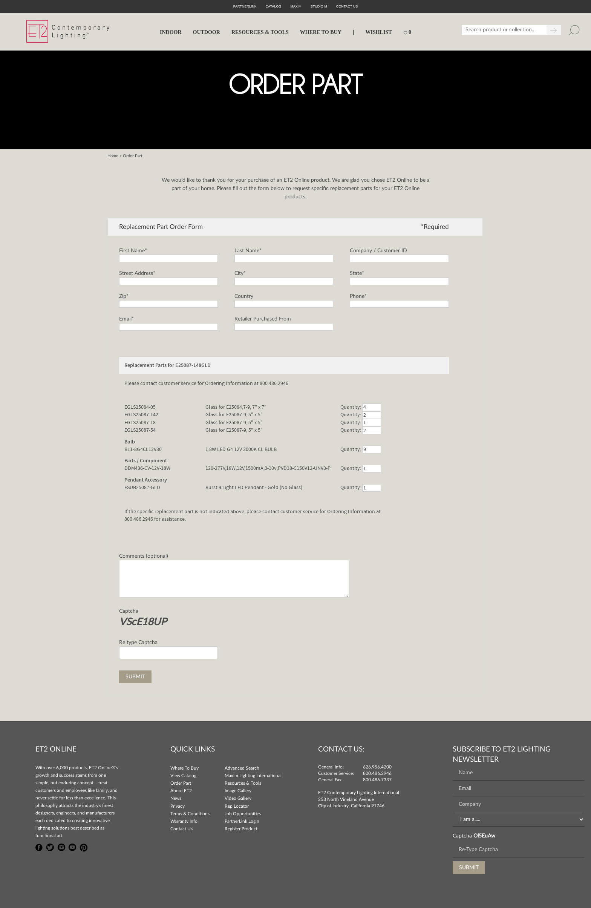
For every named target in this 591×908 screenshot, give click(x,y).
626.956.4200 (377, 767)
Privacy (177, 806)
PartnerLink (245, 6)
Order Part (180, 783)
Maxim (296, 6)
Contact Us (181, 829)
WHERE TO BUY (320, 32)
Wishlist (378, 32)
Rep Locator (237, 806)
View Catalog (183, 775)
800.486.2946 (377, 773)
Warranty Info (184, 821)
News (175, 798)
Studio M (319, 6)
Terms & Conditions (190, 813)
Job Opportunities (243, 813)
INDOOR (171, 32)
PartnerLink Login (242, 821)
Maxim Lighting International (253, 775)
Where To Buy (184, 768)
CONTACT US (347, 6)
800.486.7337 (377, 780)
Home (112, 156)
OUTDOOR (206, 32)
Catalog (274, 6)
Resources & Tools (243, 783)
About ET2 (181, 790)
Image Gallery (238, 790)
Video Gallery (238, 798)
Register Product (241, 829)
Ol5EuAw (484, 836)
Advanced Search (242, 768)
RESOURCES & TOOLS (260, 32)
